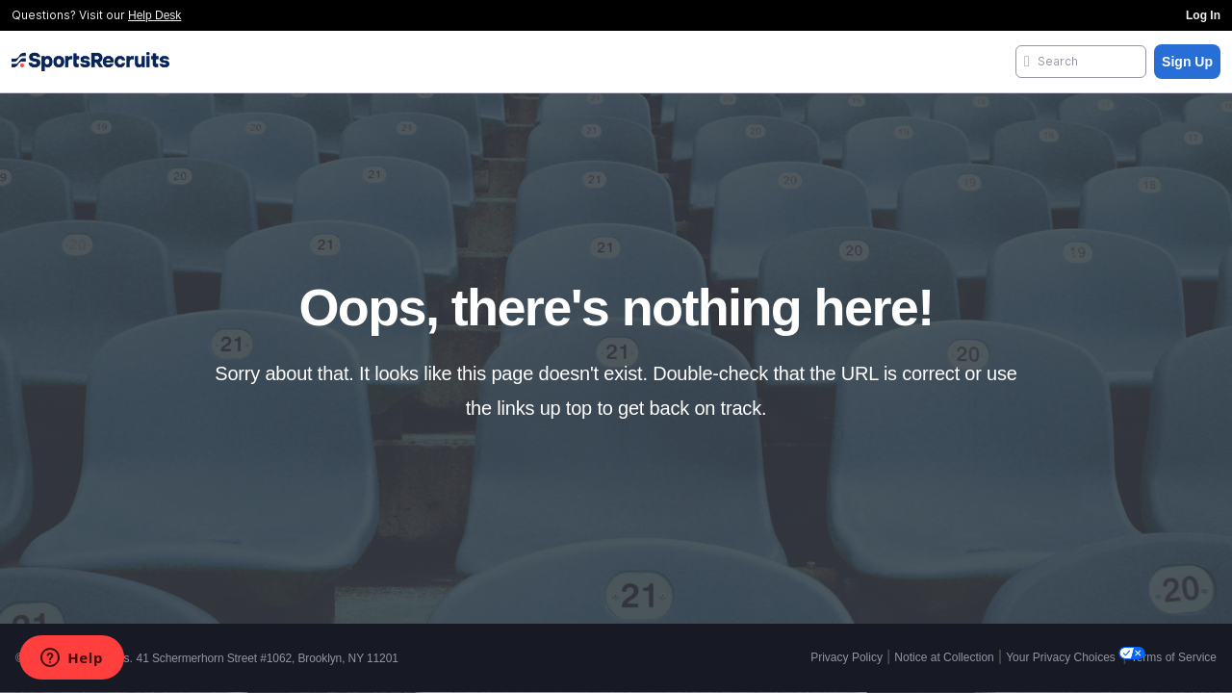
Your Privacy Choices (1062, 657)
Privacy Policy (846, 657)
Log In (1203, 15)
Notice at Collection (943, 657)
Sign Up (1187, 61)
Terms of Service (1174, 657)
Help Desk (154, 15)
